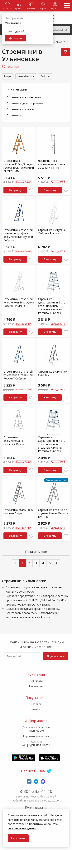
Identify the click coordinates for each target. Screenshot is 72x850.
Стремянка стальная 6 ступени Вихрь (18, 511)
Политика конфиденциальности (36, 743)
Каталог (36, 704)
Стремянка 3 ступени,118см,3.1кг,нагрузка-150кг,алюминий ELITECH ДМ (18, 166)
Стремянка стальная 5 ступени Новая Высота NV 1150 (53, 513)
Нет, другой (16, 31)
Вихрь (7, 76)
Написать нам (33, 771)
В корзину (15, 190)
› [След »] (56, 562)
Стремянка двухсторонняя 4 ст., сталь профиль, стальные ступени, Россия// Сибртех (51, 444)
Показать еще (36, 552)
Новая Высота (26, 76)
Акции (36, 709)
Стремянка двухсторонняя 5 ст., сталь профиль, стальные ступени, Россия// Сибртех (51, 306)
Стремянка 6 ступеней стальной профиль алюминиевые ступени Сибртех (18, 235)
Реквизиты (36, 686)
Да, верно (15, 38)
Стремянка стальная (21, 109)
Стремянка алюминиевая (24, 97)
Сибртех (45, 76)
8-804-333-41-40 (36, 791)
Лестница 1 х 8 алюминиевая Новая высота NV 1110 (51, 164)
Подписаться (55, 656)
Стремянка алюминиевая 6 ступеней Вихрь (13, 440)
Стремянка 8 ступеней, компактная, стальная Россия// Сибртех (18, 375)
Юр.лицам (36, 681)
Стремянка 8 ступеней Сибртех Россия (52, 231)
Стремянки (14, 115)
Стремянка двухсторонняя (25, 103)
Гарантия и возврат (36, 736)
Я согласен (18, 838)
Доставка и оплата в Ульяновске (36, 728)
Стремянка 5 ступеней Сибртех (52, 373)
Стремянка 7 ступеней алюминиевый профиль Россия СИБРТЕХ (18, 302)
